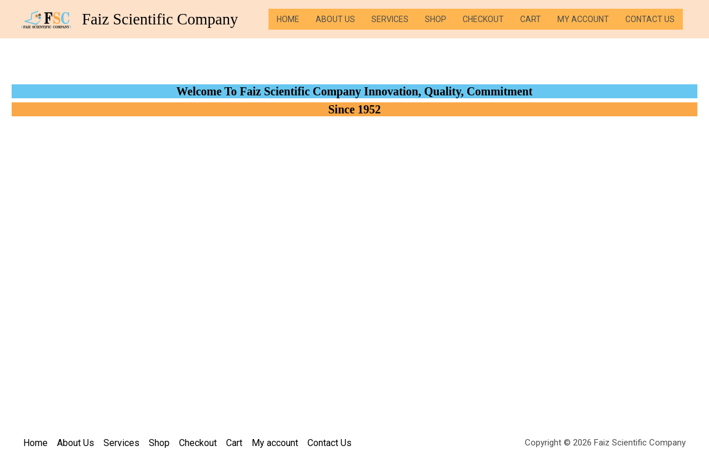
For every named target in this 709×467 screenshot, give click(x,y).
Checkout (483, 19)
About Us (335, 19)
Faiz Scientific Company (160, 19)
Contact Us (650, 19)
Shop (435, 19)
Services (390, 19)
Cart (530, 19)
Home (288, 19)
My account (583, 19)
